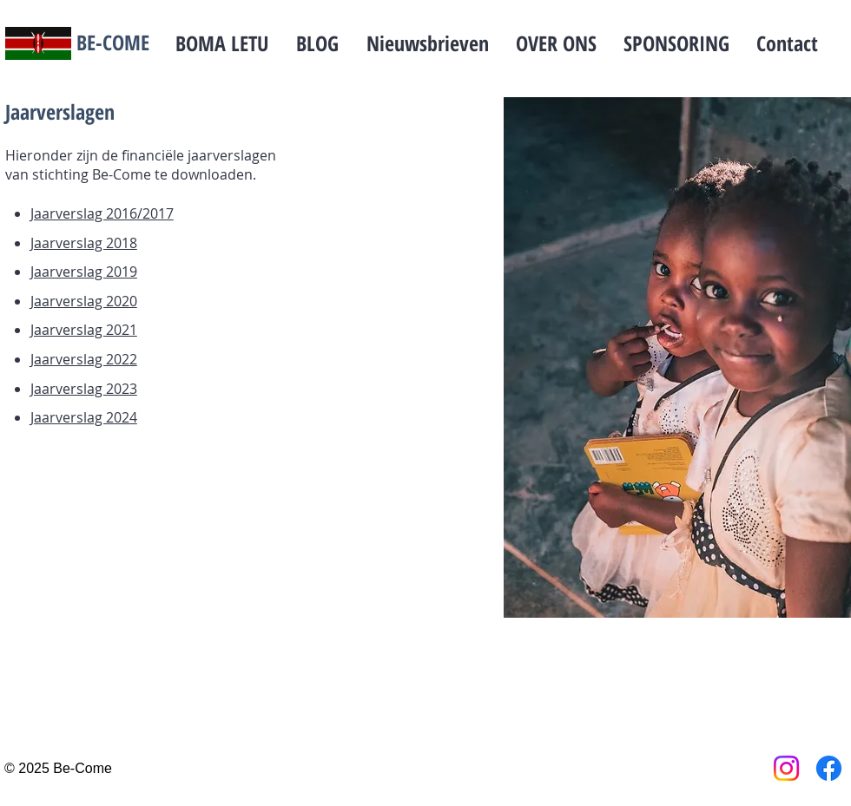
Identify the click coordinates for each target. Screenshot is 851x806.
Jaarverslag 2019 (83, 271)
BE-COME (112, 42)
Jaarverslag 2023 (83, 388)
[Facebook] (829, 768)
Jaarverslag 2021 (83, 329)
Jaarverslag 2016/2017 (102, 213)
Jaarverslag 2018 (83, 242)
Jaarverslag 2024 (83, 417)
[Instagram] (786, 768)
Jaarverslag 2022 (83, 359)
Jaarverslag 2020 (83, 301)
